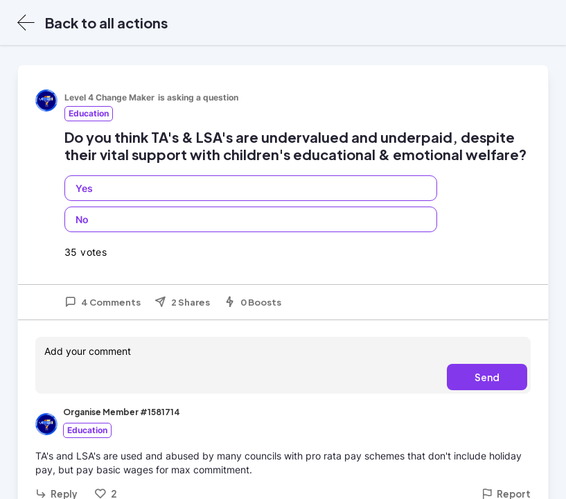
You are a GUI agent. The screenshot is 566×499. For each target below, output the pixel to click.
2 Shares (182, 302)
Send (487, 377)
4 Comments (102, 302)
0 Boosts (252, 302)
